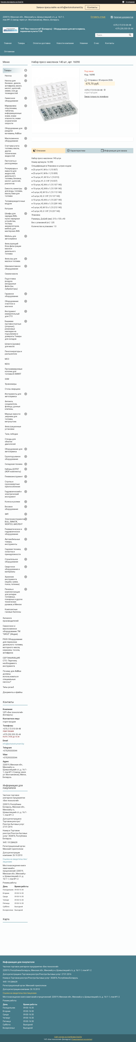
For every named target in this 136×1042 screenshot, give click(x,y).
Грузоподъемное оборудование (13, 457)
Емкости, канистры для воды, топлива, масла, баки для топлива (13, 192)
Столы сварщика (12, 389)
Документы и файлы (12, 692)
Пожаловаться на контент (82, 1039)
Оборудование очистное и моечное (11, 303)
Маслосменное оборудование (12, 139)
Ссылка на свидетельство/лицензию (20, 993)
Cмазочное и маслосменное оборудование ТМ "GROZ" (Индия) (11, 630)
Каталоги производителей (10, 619)
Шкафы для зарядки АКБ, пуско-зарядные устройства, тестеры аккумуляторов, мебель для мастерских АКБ (12, 222)
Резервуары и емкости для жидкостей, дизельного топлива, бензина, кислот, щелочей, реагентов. (13, 176)
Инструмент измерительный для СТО (12, 313)
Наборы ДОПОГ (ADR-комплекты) (13, 470)
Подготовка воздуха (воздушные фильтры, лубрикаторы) (11, 284)
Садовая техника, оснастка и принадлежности (13, 551)
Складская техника (13, 464)
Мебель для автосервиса (11, 237)
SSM (7, 379)
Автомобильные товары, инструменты (12, 541)
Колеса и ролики (12, 502)
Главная (8, 43)
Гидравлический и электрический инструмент (13, 494)
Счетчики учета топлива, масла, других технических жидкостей (12, 151)
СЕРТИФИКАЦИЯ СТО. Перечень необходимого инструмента (11, 662)
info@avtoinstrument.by (13, 744)
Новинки (84, 43)
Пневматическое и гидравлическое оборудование (13, 531)
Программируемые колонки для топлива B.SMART (13, 371)
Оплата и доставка (41, 43)
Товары (21, 43)
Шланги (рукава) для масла (12, 345)
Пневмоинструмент (14, 476)
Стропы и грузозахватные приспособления (12, 484)
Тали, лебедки (11, 434)
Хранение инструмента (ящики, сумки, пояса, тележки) (12, 581)
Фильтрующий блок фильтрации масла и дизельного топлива (13, 249)
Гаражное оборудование (11, 295)
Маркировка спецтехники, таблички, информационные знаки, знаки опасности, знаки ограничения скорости (13, 114)
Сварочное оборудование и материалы (12, 569)
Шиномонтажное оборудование (13, 267)
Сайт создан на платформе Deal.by (68, 1037)
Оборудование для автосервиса (13, 450)
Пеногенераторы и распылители (13, 352)
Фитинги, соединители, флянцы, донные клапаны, (12, 405)
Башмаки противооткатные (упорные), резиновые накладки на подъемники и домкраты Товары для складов (13, 330)
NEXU (7, 364)
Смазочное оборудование (11, 99)
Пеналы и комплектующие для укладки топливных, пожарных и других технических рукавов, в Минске (13, 596)
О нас (96, 43)
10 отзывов (130, 2)
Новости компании (65, 43)
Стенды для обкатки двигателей (10, 441)
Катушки (9, 208)
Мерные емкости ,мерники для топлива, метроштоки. (12, 418)
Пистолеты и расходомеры (11, 162)
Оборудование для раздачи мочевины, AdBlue (13, 130)
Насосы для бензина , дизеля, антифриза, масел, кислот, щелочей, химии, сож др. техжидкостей (13, 87)
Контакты (92, 7)
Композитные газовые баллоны (13, 610)
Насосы (8, 76)
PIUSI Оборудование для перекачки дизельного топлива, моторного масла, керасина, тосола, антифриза (13, 646)
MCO (7, 359)
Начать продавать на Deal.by (12, 2)
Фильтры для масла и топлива (12, 260)
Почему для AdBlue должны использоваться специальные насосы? (12, 676)
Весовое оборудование (11, 508)
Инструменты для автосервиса (13, 395)
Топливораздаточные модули (15, 202)
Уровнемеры (11, 384)
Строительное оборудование (11, 560)
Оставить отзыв (98, 17)
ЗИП (6, 514)
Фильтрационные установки (13, 427)
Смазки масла (11, 274)
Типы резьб (8, 687)
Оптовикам (9, 51)
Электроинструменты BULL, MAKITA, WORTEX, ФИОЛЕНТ (15, 521)
